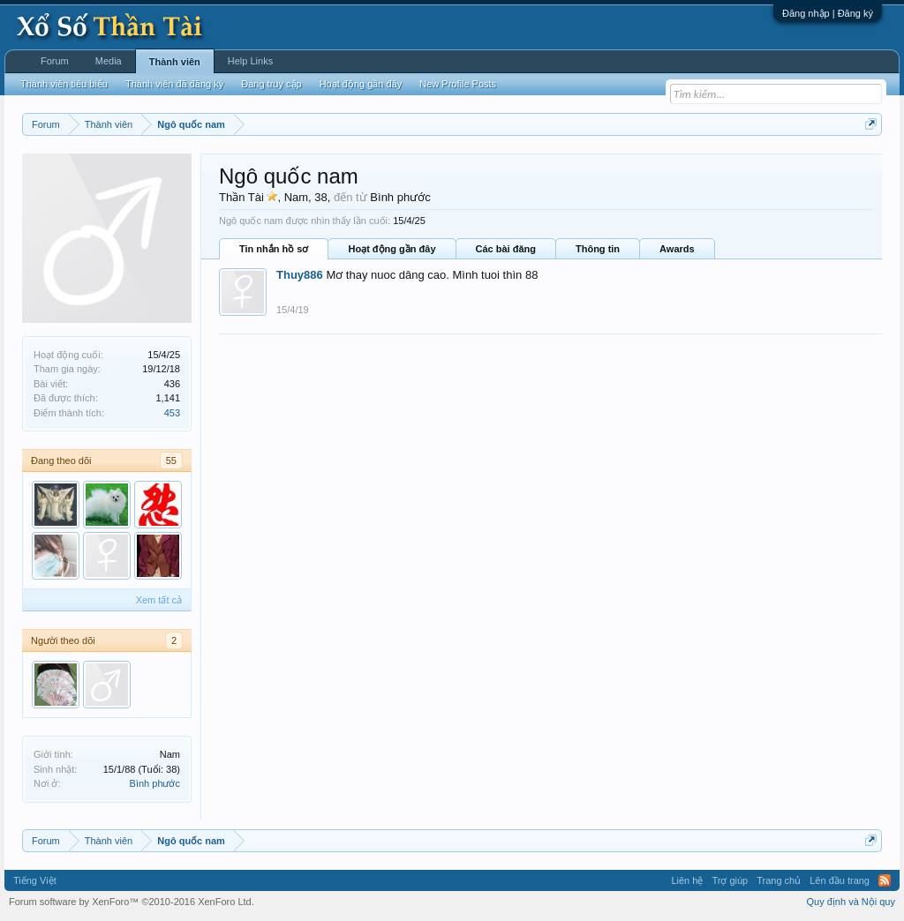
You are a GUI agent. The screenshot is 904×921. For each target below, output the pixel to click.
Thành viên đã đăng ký (174, 84)
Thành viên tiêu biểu (64, 84)
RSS (884, 880)
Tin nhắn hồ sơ (273, 248)
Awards (677, 248)
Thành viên (174, 61)
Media (108, 61)
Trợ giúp (730, 880)
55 (171, 460)
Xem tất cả (159, 600)
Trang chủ (779, 880)
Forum (55, 61)
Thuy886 (299, 274)
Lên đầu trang (840, 880)
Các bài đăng (506, 248)
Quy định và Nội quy (851, 901)
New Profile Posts (457, 84)
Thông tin (598, 248)
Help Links (250, 61)
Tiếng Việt (34, 880)
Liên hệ (687, 880)
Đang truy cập (271, 84)
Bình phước (155, 783)
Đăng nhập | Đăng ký (827, 13)
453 (172, 413)
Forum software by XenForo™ (131, 901)
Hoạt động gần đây (391, 248)
